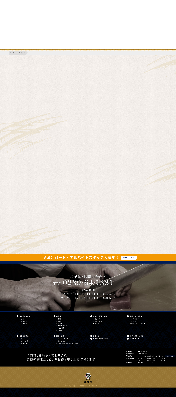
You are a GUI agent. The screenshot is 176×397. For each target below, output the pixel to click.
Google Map (170, 356)
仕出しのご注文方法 (138, 323)
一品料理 (61, 328)
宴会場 (97, 323)
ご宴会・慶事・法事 (100, 316)
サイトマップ (134, 339)
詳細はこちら (129, 258)
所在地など (62, 341)
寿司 (59, 319)
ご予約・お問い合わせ (101, 339)
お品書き (59, 316)
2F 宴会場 (24, 341)
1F (22, 339)
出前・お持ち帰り (136, 316)
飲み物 (60, 330)
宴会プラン (98, 319)
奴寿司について (25, 316)
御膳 (59, 321)
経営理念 (24, 321)
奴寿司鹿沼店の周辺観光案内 (68, 343)
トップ (12, 53)
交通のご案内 (61, 336)
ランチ (60, 323)
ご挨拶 (23, 319)
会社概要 (24, 323)
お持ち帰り (135, 319)
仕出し (133, 321)
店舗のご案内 (24, 336)
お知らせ (22, 53)
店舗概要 (24, 343)
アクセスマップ (63, 339)
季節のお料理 (62, 326)
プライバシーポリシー (137, 336)
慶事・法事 (98, 321)
